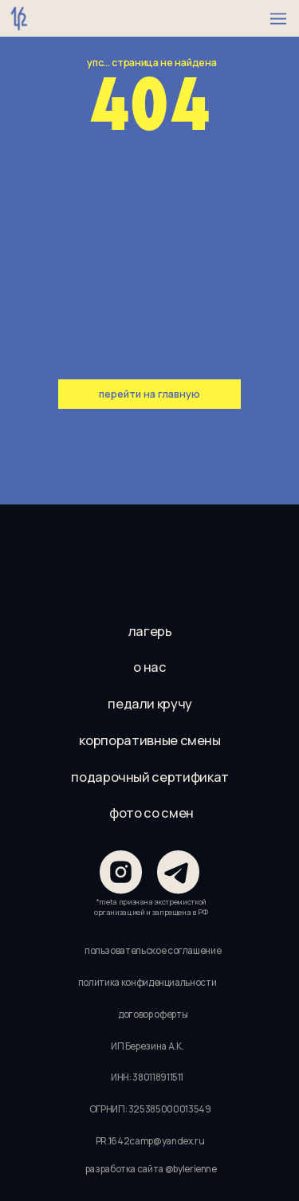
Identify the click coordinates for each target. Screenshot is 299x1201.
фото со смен (151, 813)
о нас (149, 667)
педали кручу (150, 703)
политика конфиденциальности (147, 982)
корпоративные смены (149, 740)
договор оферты (152, 1014)
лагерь (150, 631)
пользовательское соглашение (153, 950)
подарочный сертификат (150, 777)
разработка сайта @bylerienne (151, 1169)
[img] (149, 558)
